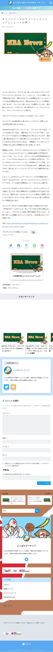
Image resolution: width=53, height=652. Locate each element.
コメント (6, 413)
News (16, 288)
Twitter (6, 390)
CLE (10, 288)
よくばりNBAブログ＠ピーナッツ (26, 3)
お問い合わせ (7, 606)
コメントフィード (10, 593)
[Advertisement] (26, 76)
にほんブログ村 (7, 235)
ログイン (7, 585)
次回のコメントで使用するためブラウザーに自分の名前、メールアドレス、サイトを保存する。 (27, 464)
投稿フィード (8, 589)
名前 (5, 438)
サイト (4, 455)
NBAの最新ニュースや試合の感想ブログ (26, 8)
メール (5, 447)
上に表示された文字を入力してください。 (17, 474)
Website (13, 390)
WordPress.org (9, 597)
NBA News (15, 285)
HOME (26, 644)
